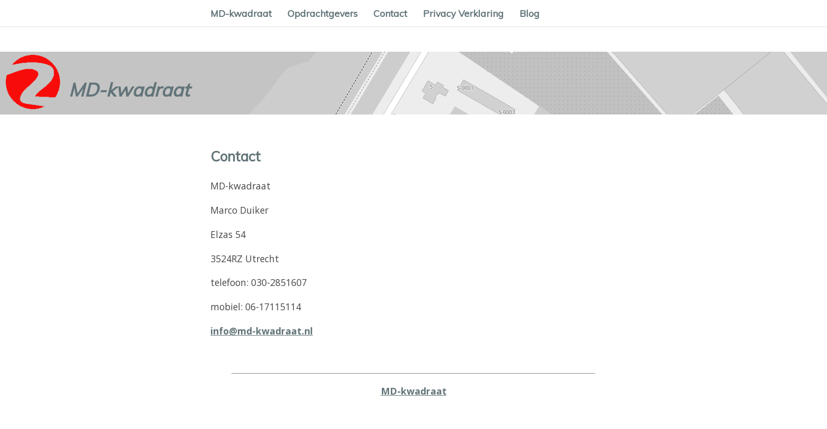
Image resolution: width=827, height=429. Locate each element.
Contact (390, 13)
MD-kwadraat (241, 13)
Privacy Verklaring (463, 13)
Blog (530, 13)
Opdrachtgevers (322, 13)
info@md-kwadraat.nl (261, 331)
